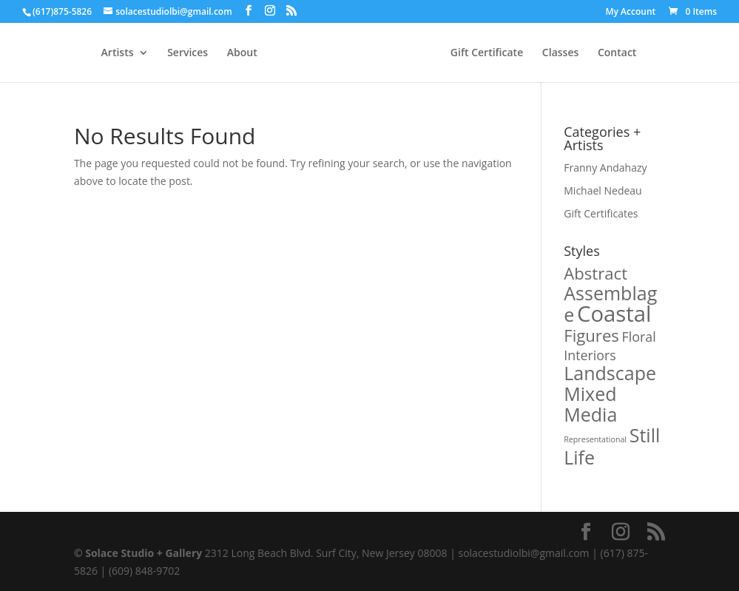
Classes (560, 53)
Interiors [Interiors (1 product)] (590, 355)
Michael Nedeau (602, 190)
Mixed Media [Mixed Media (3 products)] (590, 404)
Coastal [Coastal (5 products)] (614, 313)
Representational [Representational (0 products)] (595, 439)
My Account (631, 12)
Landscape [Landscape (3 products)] (610, 372)
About (242, 53)
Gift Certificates (601, 213)
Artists (117, 53)
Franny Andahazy (605, 168)
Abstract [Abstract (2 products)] (595, 273)
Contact (617, 53)
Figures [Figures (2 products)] (591, 335)
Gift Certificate (487, 53)
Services (187, 53)
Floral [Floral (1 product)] (639, 336)
